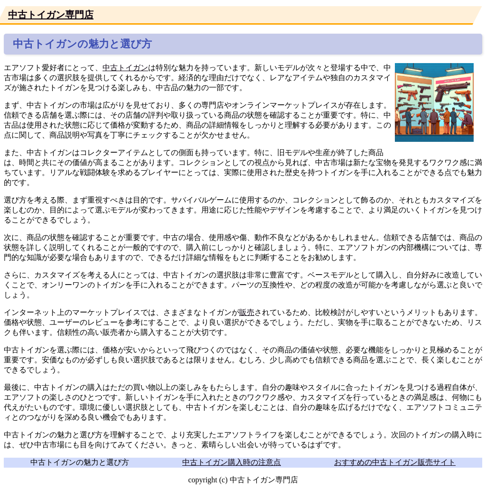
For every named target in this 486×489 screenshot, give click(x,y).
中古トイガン (125, 68)
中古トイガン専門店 (50, 14)
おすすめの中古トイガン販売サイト (395, 462)
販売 (246, 312)
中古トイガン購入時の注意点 (231, 462)
